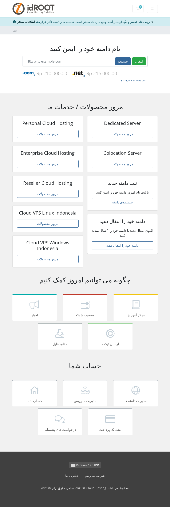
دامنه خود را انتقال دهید (122, 245)
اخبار (34, 308)
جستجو (123, 61)
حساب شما (34, 394)
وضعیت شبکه (85, 308)
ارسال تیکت (110, 337)
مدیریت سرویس (85, 394)
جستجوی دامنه (122, 202)
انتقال (139, 61)
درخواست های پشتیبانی (60, 422)
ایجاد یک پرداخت (110, 422)
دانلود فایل (60, 337)
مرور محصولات (48, 134)
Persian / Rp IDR (85, 465)
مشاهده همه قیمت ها (133, 80)
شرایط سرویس (95, 476)
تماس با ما (71, 476)
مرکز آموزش (136, 308)
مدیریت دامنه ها (136, 394)
